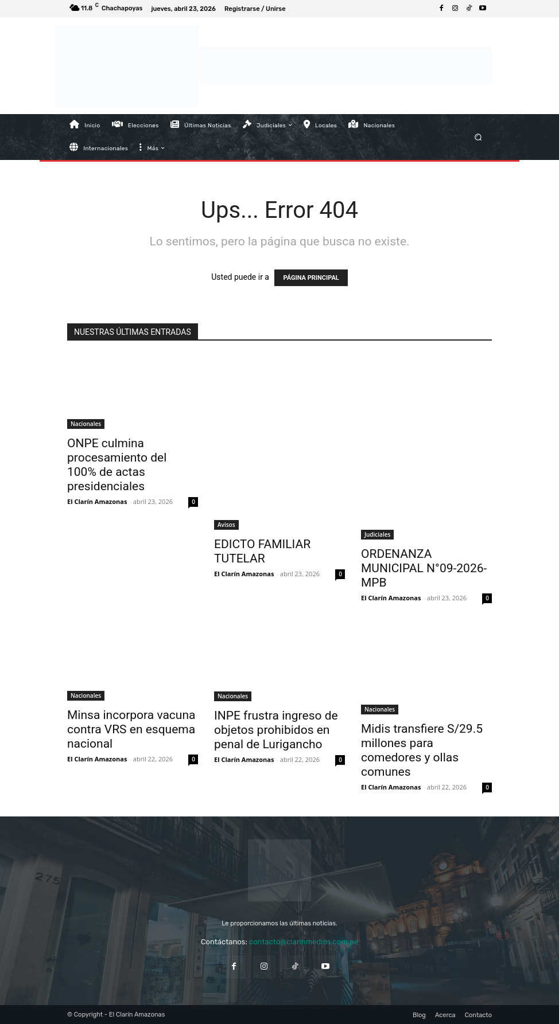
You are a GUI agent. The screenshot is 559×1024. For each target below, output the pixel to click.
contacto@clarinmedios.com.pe (303, 941)
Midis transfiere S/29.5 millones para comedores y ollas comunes (422, 750)
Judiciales (377, 534)
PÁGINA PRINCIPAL (311, 278)
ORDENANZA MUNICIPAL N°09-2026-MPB (424, 568)
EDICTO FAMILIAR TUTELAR (262, 551)
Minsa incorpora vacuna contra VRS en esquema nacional (131, 729)
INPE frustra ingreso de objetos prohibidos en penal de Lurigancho (276, 730)
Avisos (226, 525)
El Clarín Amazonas (97, 501)
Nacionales (86, 424)
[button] (478, 137)
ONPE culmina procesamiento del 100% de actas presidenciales (116, 464)
